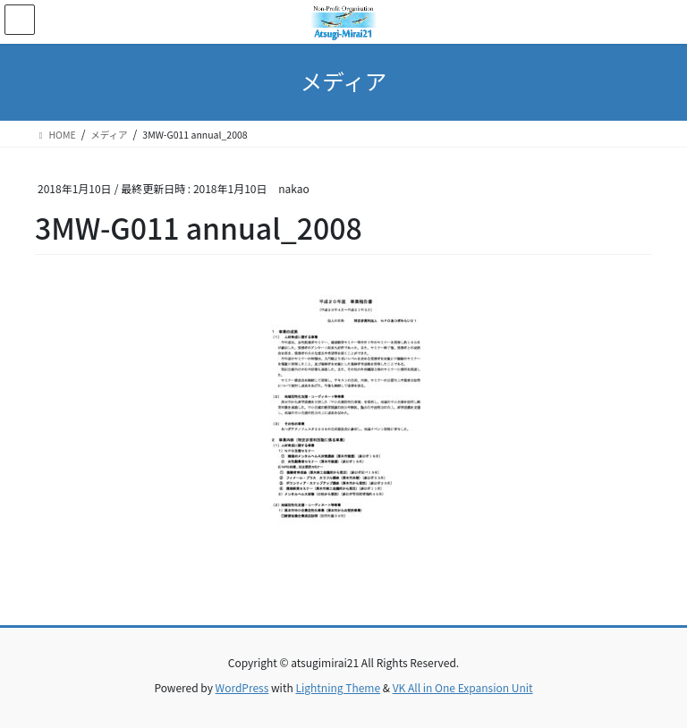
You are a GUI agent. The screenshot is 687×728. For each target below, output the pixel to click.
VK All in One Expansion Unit (463, 687)
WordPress (242, 687)
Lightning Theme (337, 687)
